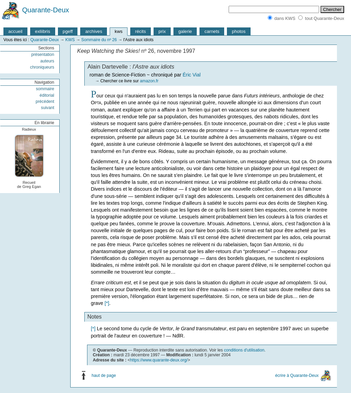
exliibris (42, 31)
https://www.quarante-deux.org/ (158, 360)
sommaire (45, 88)
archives (93, 31)
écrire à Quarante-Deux (297, 375)
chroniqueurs (42, 67)
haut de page (104, 375)
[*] (107, 303)
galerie (185, 31)
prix (162, 31)
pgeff (68, 31)
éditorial (47, 95)
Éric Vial (192, 75)
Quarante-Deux (45, 10)
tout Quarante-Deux (324, 18)
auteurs (47, 61)
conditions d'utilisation (244, 350)
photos (239, 31)
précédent (45, 101)
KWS (70, 39)
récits (140, 31)
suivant (48, 107)
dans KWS (284, 18)
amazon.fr (149, 81)
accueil (15, 31)
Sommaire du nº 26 (99, 39)
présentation (42, 54)
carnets (212, 31)
